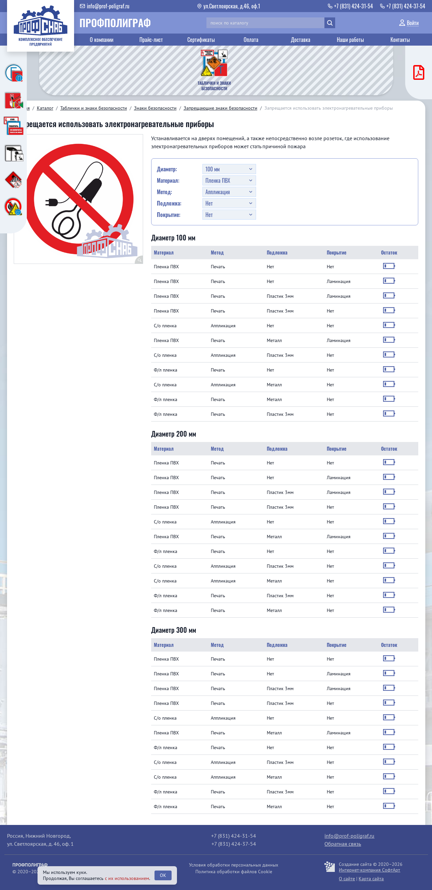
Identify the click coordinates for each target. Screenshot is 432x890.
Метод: (164, 192)
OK (163, 875)
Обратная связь (342, 843)
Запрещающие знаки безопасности (220, 108)
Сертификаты (201, 40)
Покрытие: (168, 215)
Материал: (168, 180)
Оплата (251, 40)
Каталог (45, 108)
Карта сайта (371, 879)
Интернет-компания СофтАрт (369, 870)
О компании (101, 40)
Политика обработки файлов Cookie (233, 872)
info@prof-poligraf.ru (349, 835)
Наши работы (350, 40)
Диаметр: (167, 169)
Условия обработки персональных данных (233, 865)
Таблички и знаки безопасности (93, 108)
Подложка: (169, 203)
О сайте (347, 879)
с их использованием (127, 878)
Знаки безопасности (155, 108)
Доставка (300, 40)
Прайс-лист (151, 40)
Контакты (400, 40)
